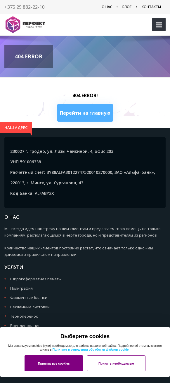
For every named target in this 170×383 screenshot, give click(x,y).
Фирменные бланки (28, 297)
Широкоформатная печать (35, 278)
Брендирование (25, 325)
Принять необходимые (116, 363)
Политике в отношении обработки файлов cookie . (90, 349)
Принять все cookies (54, 363)
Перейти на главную (85, 113)
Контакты (151, 6)
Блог (126, 6)
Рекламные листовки (30, 306)
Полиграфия (21, 288)
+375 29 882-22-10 (24, 7)
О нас (107, 6)
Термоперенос (24, 316)
